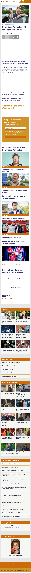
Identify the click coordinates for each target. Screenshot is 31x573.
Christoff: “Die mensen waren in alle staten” (11, 495)
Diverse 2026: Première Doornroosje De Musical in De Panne (7, 439)
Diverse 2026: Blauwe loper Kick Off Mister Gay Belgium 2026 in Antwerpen (22, 409)
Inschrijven (15, 137)
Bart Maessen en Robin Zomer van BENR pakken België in (7, 321)
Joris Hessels (17, 299)
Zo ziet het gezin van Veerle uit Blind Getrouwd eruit (13, 492)
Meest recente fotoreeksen (10, 383)
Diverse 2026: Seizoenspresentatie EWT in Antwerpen (8, 424)
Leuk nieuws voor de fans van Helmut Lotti (11, 483)
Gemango (15, 571)
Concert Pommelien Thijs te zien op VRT (11, 512)
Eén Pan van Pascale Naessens (9, 372)
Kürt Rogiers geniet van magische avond (11, 516)
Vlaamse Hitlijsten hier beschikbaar (10, 365)
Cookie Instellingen (22, 570)
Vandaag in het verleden (9, 523)
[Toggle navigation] (29, 1)
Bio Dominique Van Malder (16, 279)
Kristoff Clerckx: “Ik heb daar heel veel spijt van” (12, 509)
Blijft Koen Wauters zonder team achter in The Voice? (13, 470)
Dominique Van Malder (7, 299)
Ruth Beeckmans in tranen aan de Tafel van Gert (12, 499)
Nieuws (5, 166)
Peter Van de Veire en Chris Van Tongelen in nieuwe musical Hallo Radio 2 (22, 336)
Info (21, 569)
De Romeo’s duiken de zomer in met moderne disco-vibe (14, 505)
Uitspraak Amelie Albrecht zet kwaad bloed (11, 502)
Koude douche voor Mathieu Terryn (10, 467)
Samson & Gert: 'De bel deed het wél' (13, 107)
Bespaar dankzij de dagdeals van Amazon (11, 362)
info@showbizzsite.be (13, 570)
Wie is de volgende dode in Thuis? (9, 463)
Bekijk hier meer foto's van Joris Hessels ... (13, 264)
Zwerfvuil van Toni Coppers (8, 369)
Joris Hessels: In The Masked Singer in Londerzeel (13, 262)
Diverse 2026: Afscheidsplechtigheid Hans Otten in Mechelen (22, 395)
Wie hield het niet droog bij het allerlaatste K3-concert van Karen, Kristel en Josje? (22, 350)
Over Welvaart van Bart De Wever (9, 376)
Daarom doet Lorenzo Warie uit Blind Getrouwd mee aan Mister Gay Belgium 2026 (8, 336)
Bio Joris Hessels (15, 287)
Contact (15, 565)
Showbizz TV (6, 309)
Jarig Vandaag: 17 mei (8, 536)
